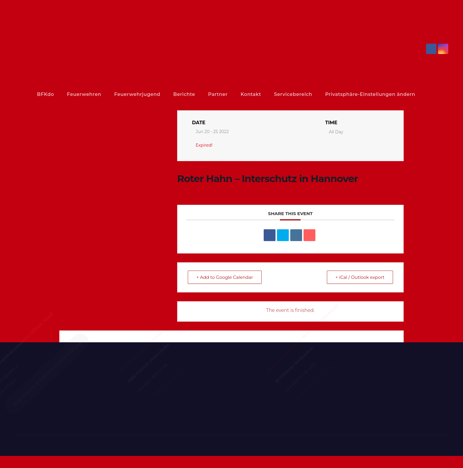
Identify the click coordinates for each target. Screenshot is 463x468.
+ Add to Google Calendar (224, 289)
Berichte (200, 94)
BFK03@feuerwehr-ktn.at (191, 411)
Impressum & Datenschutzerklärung (68, 423)
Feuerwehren (95, 94)
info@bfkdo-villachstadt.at (340, 411)
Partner (237, 94)
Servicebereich (314, 94)
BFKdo (52, 94)
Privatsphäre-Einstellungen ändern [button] (68, 107)
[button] (446, 101)
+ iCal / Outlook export (359, 289)
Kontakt (270, 94)
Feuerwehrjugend (151, 94)
